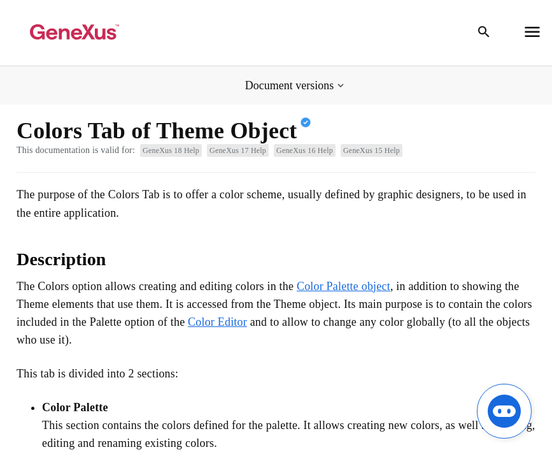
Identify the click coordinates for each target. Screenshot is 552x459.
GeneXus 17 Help (237, 150)
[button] (296, 85)
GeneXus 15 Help (371, 150)
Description (61, 259)
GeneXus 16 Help (304, 150)
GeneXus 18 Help (171, 150)
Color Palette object (343, 286)
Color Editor (217, 322)
